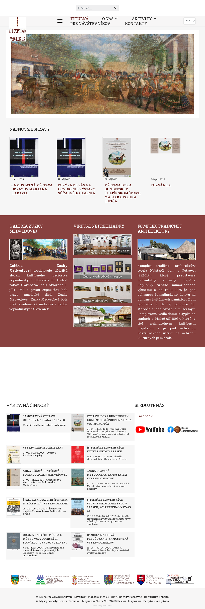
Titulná (79, 18)
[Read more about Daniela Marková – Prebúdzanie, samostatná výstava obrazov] (77, 541)
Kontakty (136, 23)
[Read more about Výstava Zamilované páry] (13, 454)
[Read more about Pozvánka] (165, 145)
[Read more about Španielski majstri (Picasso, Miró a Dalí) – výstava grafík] (13, 506)
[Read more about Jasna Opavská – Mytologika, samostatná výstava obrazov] (77, 477)
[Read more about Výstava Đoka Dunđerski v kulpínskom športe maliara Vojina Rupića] (117, 158)
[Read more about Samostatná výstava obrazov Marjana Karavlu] (24, 158)
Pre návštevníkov (90, 23)
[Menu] (59, 21)
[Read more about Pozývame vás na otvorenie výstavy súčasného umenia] (71, 158)
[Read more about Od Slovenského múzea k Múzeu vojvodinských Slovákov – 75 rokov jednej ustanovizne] (13, 541)
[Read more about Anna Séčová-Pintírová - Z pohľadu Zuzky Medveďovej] (13, 477)
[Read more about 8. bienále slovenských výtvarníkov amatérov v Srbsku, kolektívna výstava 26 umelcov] (77, 506)
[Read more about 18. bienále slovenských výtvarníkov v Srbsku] (77, 454)
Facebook (145, 415)
